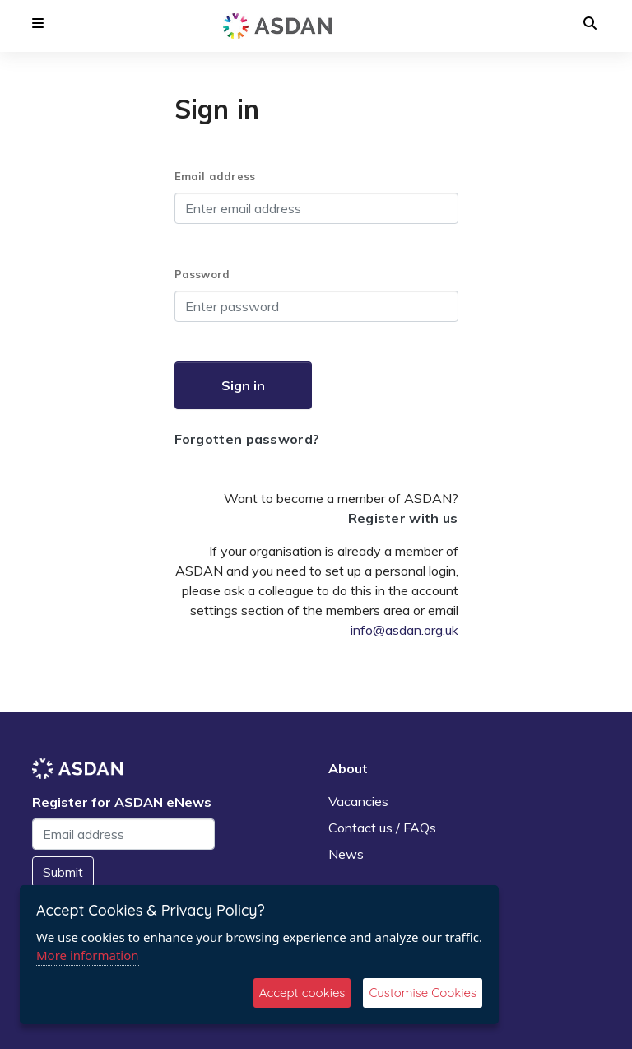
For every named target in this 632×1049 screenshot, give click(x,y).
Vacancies (358, 801)
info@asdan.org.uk (404, 630)
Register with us (403, 518)
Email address (215, 176)
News (346, 854)
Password (202, 274)
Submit (63, 872)
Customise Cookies (422, 992)
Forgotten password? (247, 439)
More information (87, 955)
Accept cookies (302, 992)
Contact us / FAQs (382, 827)
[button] (38, 23)
